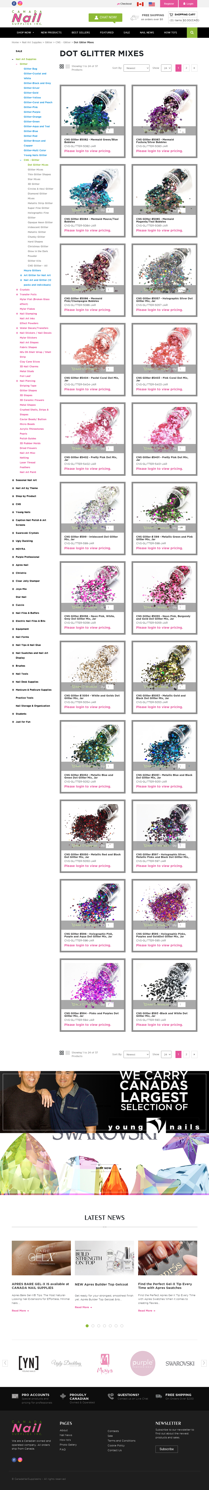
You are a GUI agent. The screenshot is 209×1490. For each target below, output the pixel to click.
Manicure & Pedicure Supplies (34, 689)
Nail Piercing (27, 381)
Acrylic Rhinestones (32, 429)
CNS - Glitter (63, 42)
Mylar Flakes (27, 309)
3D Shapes (26, 395)
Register (169, 3)
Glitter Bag (30, 68)
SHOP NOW (103, 1106)
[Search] (192, 32)
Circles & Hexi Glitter (40, 188)
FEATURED (107, 32)
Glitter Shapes (28, 390)
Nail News (66, 1435)
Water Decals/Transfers (34, 328)
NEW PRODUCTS (51, 32)
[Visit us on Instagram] (21, 1459)
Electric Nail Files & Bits (30, 621)
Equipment (22, 629)
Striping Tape (28, 385)
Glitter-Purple (32, 112)
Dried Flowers (28, 448)
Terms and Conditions (121, 1440)
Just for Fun (23, 721)
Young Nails (23, 512)
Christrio (21, 573)
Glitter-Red (30, 136)
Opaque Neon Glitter (40, 222)
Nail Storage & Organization (33, 705)
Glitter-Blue (31, 131)
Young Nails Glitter (35, 155)
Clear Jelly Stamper (28, 581)
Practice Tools (24, 697)
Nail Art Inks (27, 318)
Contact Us (115, 1450)
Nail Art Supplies (32, 42)
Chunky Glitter (36, 236)
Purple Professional (27, 557)
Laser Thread (27, 462)
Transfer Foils (28, 294)
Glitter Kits (34, 261)
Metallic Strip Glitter (40, 203)
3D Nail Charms (29, 366)
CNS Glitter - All (38, 265)
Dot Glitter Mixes (38, 164)
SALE (127, 32)
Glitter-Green (32, 121)
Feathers (25, 467)
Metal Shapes (28, 405)
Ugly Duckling (24, 541)
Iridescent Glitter (38, 227)
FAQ (63, 1449)
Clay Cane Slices (30, 361)
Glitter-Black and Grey (37, 83)
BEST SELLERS (81, 32)
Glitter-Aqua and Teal (37, 126)
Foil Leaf (25, 376)
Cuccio (20, 605)
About (64, 1430)
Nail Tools (22, 673)
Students (21, 713)
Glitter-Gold (31, 92)
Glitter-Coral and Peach (38, 102)
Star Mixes (34, 179)
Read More (19, 1310)
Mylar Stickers (28, 337)
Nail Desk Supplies (27, 681)
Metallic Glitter (37, 232)
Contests (113, 1431)
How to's (65, 1439)
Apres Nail (22, 565)
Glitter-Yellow (32, 97)
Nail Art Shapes (29, 342)
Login (188, 3)
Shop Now (24, 32)
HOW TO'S (170, 32)
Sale (110, 1435)
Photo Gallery (68, 1444)
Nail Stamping (28, 313)
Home (15, 42)
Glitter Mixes (35, 169)
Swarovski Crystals (27, 533)
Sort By (117, 68)
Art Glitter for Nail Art (37, 275)
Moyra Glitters (32, 270)
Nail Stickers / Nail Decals (36, 333)
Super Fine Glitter (38, 208)
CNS (18, 504)
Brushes (20, 665)
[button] (87, 1326)
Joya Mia (21, 589)
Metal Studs (27, 371)
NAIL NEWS (147, 32)
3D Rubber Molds (30, 443)
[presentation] (5, 1363)
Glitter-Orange (32, 116)
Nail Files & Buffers (27, 613)
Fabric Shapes (28, 347)
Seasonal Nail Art (26, 480)
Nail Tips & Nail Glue (28, 645)
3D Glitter (34, 184)
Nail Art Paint (28, 472)
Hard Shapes (35, 241)
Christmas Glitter (38, 246)
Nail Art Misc (27, 453)
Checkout (126, 3)
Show (156, 68)
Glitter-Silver (32, 88)
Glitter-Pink (31, 107)
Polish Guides (28, 438)
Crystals (25, 289)
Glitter (48, 42)
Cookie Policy (116, 1445)
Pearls (23, 433)
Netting (24, 457)
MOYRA (20, 549)
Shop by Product (26, 496)
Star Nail (21, 597)
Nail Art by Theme (27, 488)
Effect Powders (29, 323)
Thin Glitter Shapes (39, 174)
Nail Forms (22, 637)
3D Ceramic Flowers (32, 400)
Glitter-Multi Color (35, 150)
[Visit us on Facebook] (15, 1459)
